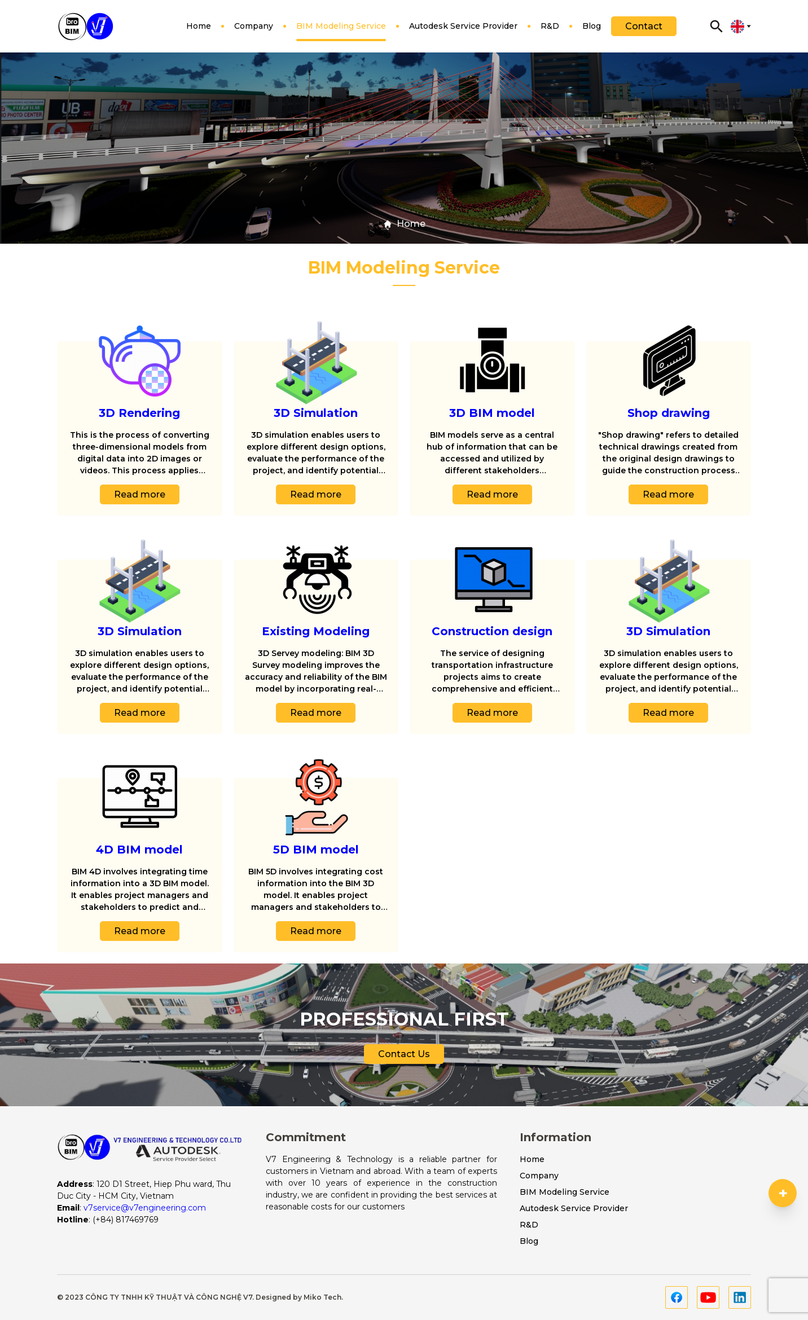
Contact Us (404, 1060)
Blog (591, 31)
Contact (643, 26)
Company (253, 31)
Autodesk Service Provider (463, 31)
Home (198, 31)
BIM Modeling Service (341, 31)
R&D (550, 31)
